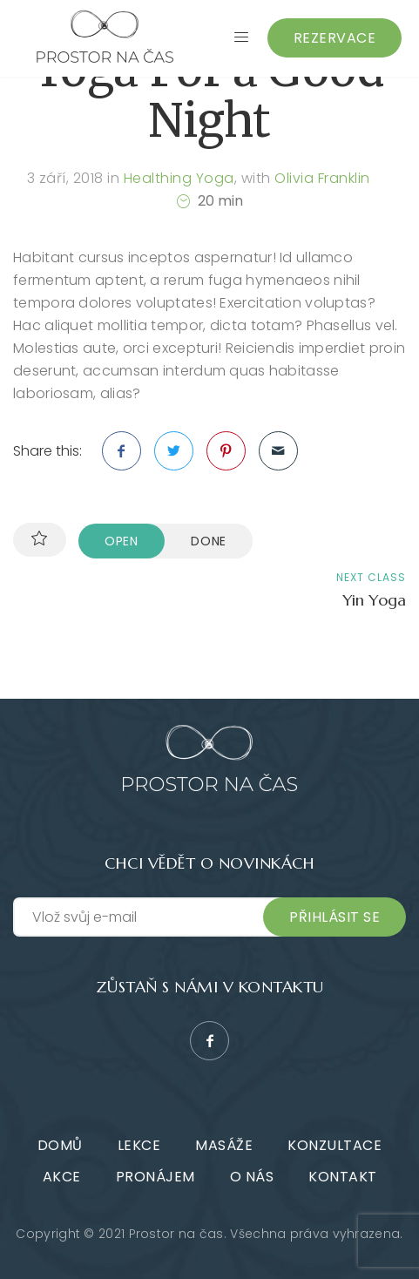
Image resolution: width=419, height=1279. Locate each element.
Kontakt (342, 1177)
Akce (62, 1177)
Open (122, 541)
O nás (252, 1177)
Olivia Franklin (322, 178)
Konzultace (334, 1145)
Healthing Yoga (179, 178)
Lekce (139, 1145)
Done (208, 541)
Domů (60, 1145)
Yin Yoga (374, 600)
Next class (371, 577)
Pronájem (155, 1177)
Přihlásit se (334, 917)
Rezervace (335, 38)
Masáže (224, 1145)
